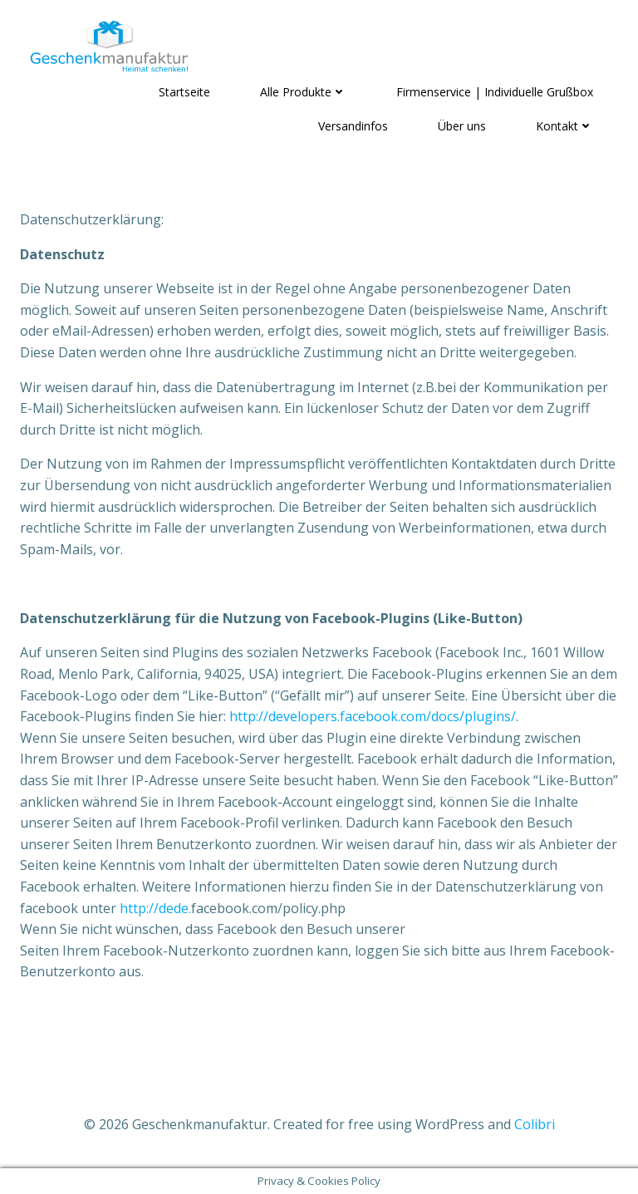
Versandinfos (353, 126)
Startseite (184, 92)
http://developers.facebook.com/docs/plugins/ (372, 716)
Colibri (534, 1124)
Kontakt (564, 126)
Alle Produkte (303, 92)
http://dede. (155, 908)
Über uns (462, 126)
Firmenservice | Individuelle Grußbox (494, 92)
